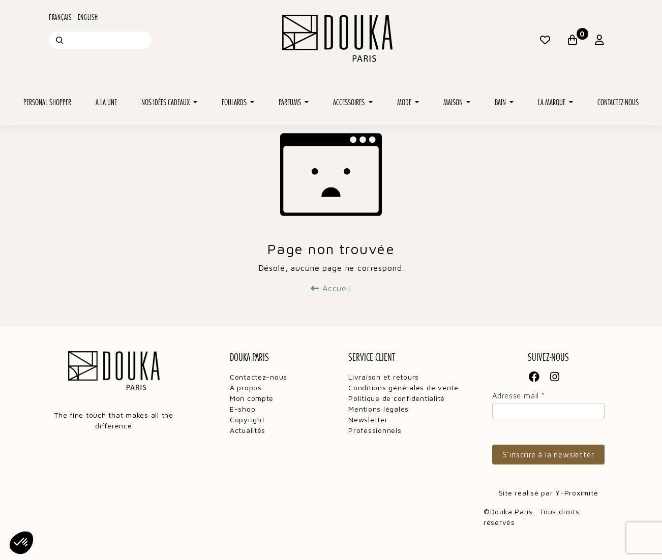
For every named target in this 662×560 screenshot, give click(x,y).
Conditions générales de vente (403, 387)
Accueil (331, 288)
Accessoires (349, 102)
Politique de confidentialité (396, 398)
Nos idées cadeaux (166, 102)
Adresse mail (518, 395)
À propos (246, 387)
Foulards (235, 102)
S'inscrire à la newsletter (548, 454)
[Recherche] (59, 40)
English (88, 17)
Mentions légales (378, 409)
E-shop (242, 409)
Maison (453, 102)
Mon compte (252, 398)
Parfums (291, 102)
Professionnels (374, 430)
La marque (552, 102)
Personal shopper (47, 102)
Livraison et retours (383, 376)
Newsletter (367, 419)
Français (60, 17)
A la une (106, 102)
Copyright (247, 419)
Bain (501, 102)
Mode (405, 102)
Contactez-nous (618, 102)
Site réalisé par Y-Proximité (548, 492)
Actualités (247, 430)
